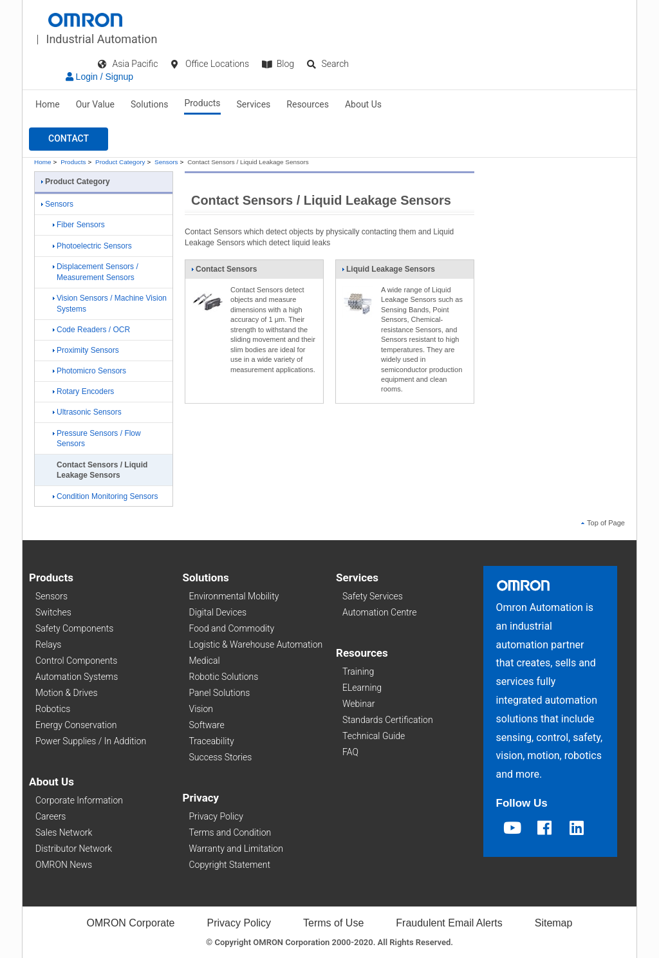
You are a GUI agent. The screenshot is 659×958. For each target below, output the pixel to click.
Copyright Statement (229, 864)
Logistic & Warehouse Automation (256, 644)
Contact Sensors (224, 272)
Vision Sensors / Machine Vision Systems (110, 304)
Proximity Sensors (86, 350)
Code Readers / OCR (91, 329)
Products (202, 103)
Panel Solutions (219, 693)
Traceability (211, 741)
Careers (50, 816)
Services (254, 104)
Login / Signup (99, 76)
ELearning (362, 687)
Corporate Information (79, 800)
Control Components (76, 660)
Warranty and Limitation (236, 848)
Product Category (120, 161)
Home (47, 104)
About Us (363, 104)
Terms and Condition (230, 832)
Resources (307, 104)
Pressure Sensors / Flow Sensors (97, 439)
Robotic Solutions (224, 677)
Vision (201, 709)
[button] (68, 139)
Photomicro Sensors (89, 370)
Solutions (149, 104)
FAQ (350, 752)
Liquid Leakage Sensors (388, 272)
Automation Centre (379, 612)
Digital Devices (218, 612)
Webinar (358, 704)
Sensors (166, 161)
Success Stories (220, 757)
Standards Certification (387, 720)
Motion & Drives (66, 693)
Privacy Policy (216, 816)
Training (358, 671)
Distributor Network (73, 848)
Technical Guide (373, 736)
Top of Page (603, 523)
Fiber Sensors (79, 224)
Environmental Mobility (234, 596)
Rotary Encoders (83, 391)
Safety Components (74, 628)
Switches (53, 612)
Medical (204, 660)
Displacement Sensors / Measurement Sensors (95, 272)
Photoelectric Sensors (92, 245)
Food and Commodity (232, 628)
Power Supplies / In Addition (90, 741)
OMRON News (63, 864)
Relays (48, 644)
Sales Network (63, 832)
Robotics (52, 709)
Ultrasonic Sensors (87, 412)
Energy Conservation (75, 725)
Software (207, 725)
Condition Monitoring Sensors (105, 496)
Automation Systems (76, 677)
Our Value (95, 104)
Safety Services (372, 596)
